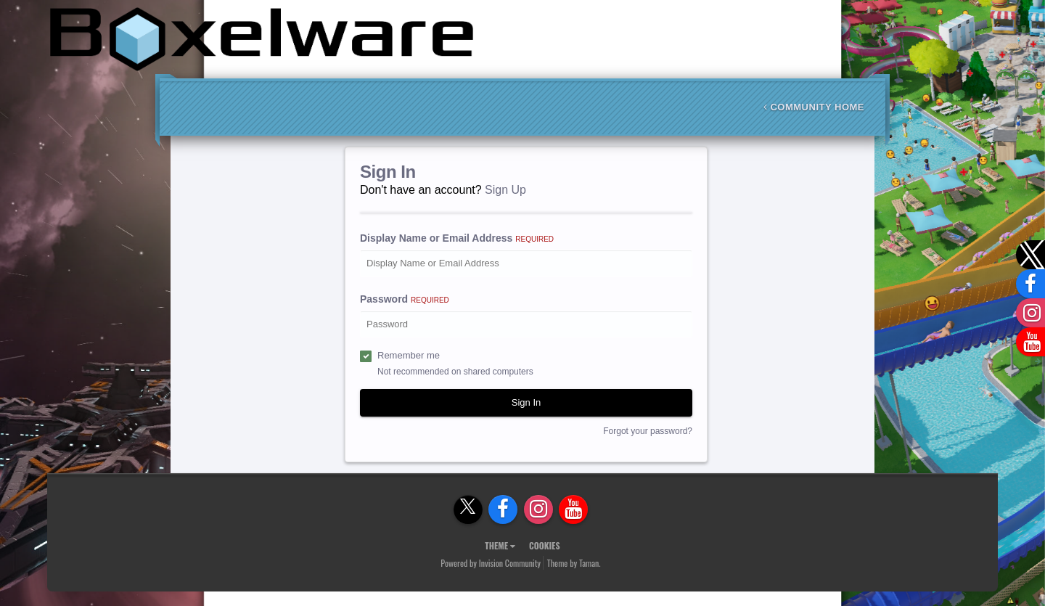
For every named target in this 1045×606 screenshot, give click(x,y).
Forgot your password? (647, 431)
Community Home (813, 107)
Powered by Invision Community (490, 563)
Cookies (544, 545)
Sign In (526, 402)
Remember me (408, 355)
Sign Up (505, 190)
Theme (500, 545)
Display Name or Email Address (457, 238)
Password (404, 299)
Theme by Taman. (574, 563)
